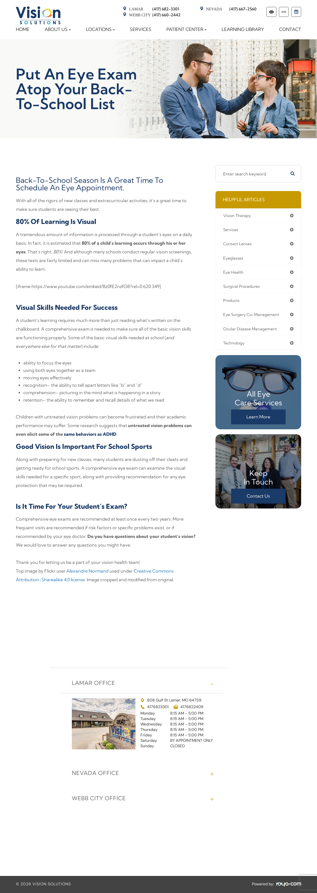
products (232, 302)
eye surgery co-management (254, 317)
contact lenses (239, 244)
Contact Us (258, 500)
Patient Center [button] (186, 29)
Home (22, 29)
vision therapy (238, 215)
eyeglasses (234, 259)
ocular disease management (253, 331)
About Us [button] (58, 29)
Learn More (258, 420)
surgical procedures (243, 288)
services (231, 230)
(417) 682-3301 (154, 8)
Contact (290, 29)
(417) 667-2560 (231, 8)
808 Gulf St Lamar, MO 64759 (170, 700)
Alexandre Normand (87, 571)
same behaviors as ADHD (90, 434)
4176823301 (158, 707)
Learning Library (243, 29)
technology (235, 346)
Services (140, 29)
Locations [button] (100, 29)
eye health (234, 273)
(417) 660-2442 (155, 14)
